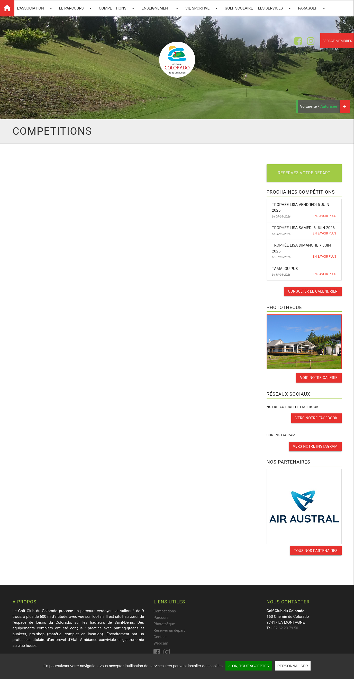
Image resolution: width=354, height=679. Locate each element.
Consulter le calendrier (313, 291)
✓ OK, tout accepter (248, 666)
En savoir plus (324, 216)
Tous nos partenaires (315, 550)
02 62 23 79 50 (286, 627)
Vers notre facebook (316, 417)
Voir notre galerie (319, 377)
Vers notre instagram (315, 445)
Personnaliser (292, 666)
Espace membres (335, 41)
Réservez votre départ (304, 173)
